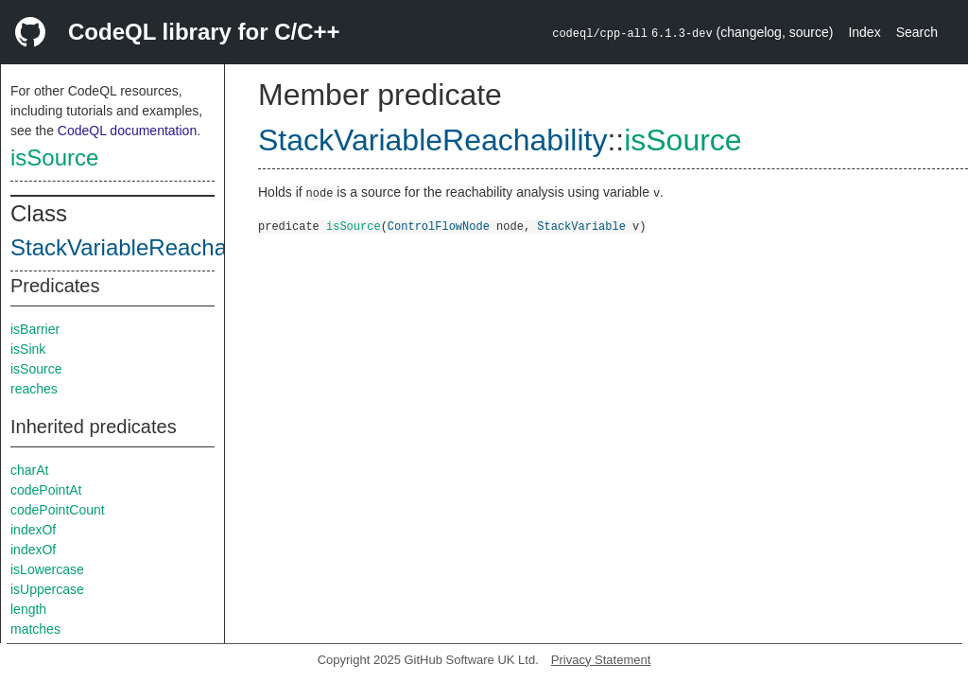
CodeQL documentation (127, 130)
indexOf (33, 529)
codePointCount (57, 509)
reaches (34, 388)
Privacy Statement (601, 660)
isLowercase (47, 569)
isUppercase (47, 589)
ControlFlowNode (439, 226)
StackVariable (581, 226)
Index (864, 32)
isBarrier (35, 329)
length (28, 609)
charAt (29, 470)
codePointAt (46, 490)
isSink (27, 349)
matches (35, 629)
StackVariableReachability (141, 247)
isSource (54, 157)
